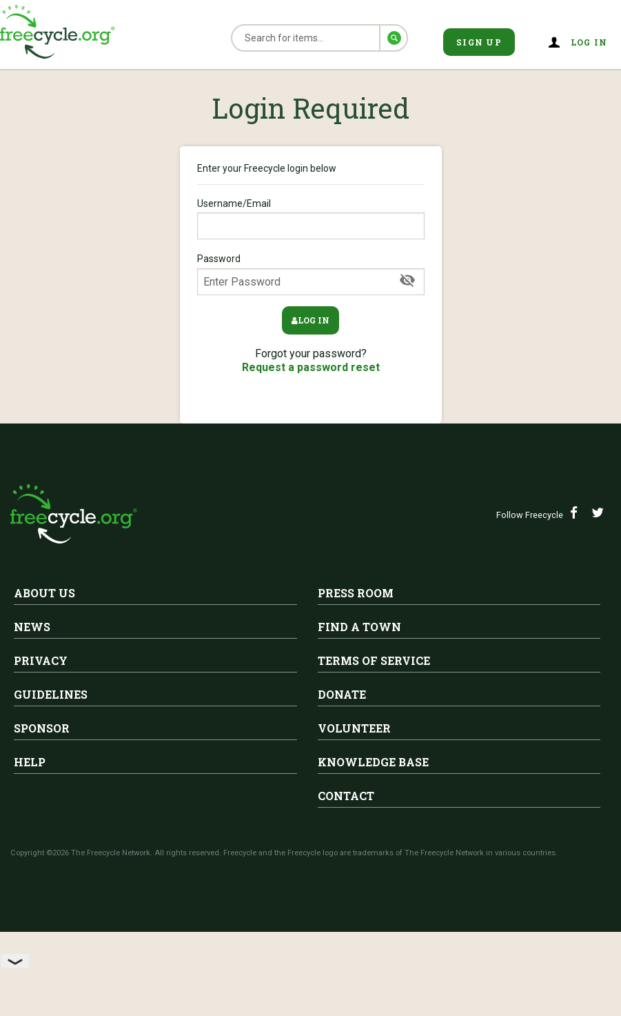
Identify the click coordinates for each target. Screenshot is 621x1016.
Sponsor (42, 728)
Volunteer (354, 728)
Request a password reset (311, 367)
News (32, 626)
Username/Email (311, 218)
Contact (346, 795)
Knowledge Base (373, 762)
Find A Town (359, 626)
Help (29, 762)
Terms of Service (374, 660)
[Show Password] (407, 281)
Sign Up (479, 42)
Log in (589, 42)
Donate (342, 694)
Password (311, 274)
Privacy (41, 660)
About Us (44, 593)
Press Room (356, 593)
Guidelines (51, 694)
